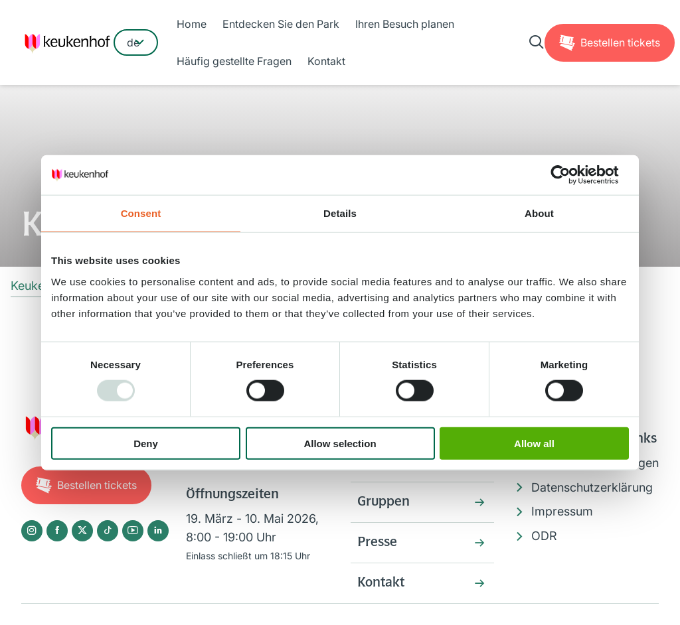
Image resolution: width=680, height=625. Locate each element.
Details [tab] (340, 213)
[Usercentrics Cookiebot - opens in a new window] (571, 175)
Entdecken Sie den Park (280, 24)
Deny (145, 443)
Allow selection (339, 443)
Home (192, 24)
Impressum (562, 511)
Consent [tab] (141, 213)
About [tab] (539, 213)
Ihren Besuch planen (404, 24)
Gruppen (383, 502)
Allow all (534, 443)
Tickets (620, 42)
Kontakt (326, 61)
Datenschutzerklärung (592, 487)
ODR (544, 536)
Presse (377, 542)
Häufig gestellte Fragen (234, 61)
